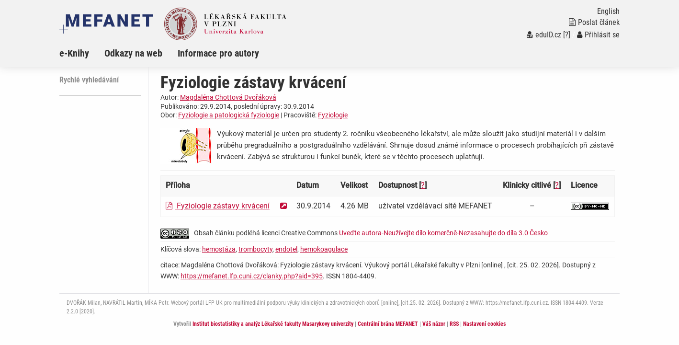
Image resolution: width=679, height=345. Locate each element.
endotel (286, 249)
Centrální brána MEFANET (388, 324)
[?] (566, 34)
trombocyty (255, 249)
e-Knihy (74, 53)
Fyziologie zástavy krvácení (218, 205)
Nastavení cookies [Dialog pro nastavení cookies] (484, 324)
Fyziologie (333, 115)
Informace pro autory (218, 53)
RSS (454, 324)
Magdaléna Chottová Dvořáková (228, 97)
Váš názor (433, 324)
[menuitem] (81, 53)
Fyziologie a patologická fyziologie (228, 115)
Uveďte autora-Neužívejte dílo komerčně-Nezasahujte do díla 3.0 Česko (443, 233)
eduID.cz (544, 34)
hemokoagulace (324, 249)
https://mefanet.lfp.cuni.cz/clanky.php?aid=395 (252, 276)
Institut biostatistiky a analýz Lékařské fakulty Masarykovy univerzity (272, 324)
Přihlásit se (598, 34)
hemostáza (219, 249)
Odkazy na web (133, 53)
